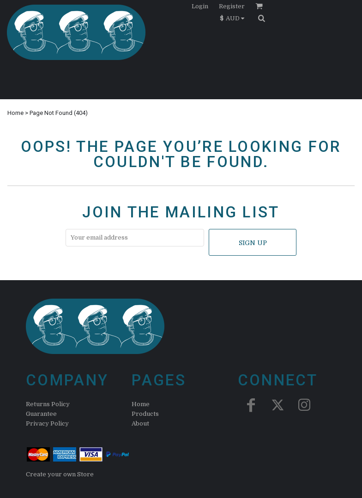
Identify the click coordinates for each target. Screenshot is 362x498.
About (140, 423)
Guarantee (41, 413)
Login (200, 6)
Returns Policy (48, 404)
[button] (234, 18)
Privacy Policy (47, 423)
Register (232, 6)
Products (145, 413)
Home (15, 112)
